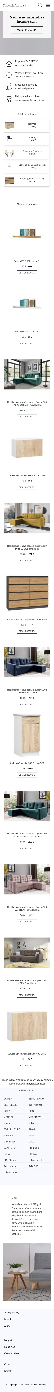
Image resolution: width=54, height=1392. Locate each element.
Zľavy (7, 1326)
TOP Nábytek (35, 1105)
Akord (32, 1129)
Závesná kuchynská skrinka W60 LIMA (27, 475)
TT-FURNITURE (12, 1129)
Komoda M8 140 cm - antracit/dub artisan (27, 619)
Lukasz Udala (11, 1172)
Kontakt (8, 1371)
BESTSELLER (11, 1105)
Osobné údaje (11, 1353)
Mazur (7, 1123)
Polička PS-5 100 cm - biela (27, 331)
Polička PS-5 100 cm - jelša (27, 261)
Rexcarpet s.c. (11, 1166)
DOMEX (8, 1098)
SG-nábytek (10, 1160)
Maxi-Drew (9, 1141)
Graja (31, 1141)
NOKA (7, 1111)
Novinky (8, 1319)
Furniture (8, 1135)
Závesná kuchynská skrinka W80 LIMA (27, 1054)
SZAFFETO (10, 1148)
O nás (7, 1364)
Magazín (8, 1340)
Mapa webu (10, 1347)
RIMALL (33, 1135)
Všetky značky (11, 1312)
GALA (7, 1154)
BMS (31, 1111)
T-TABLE (33, 1166)
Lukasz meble (36, 1160)
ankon (32, 1123)
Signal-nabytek (36, 1098)
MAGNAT (8, 1117)
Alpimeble (34, 1148)
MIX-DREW (35, 1117)
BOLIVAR (33, 1154)
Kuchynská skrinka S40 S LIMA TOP (27, 763)
